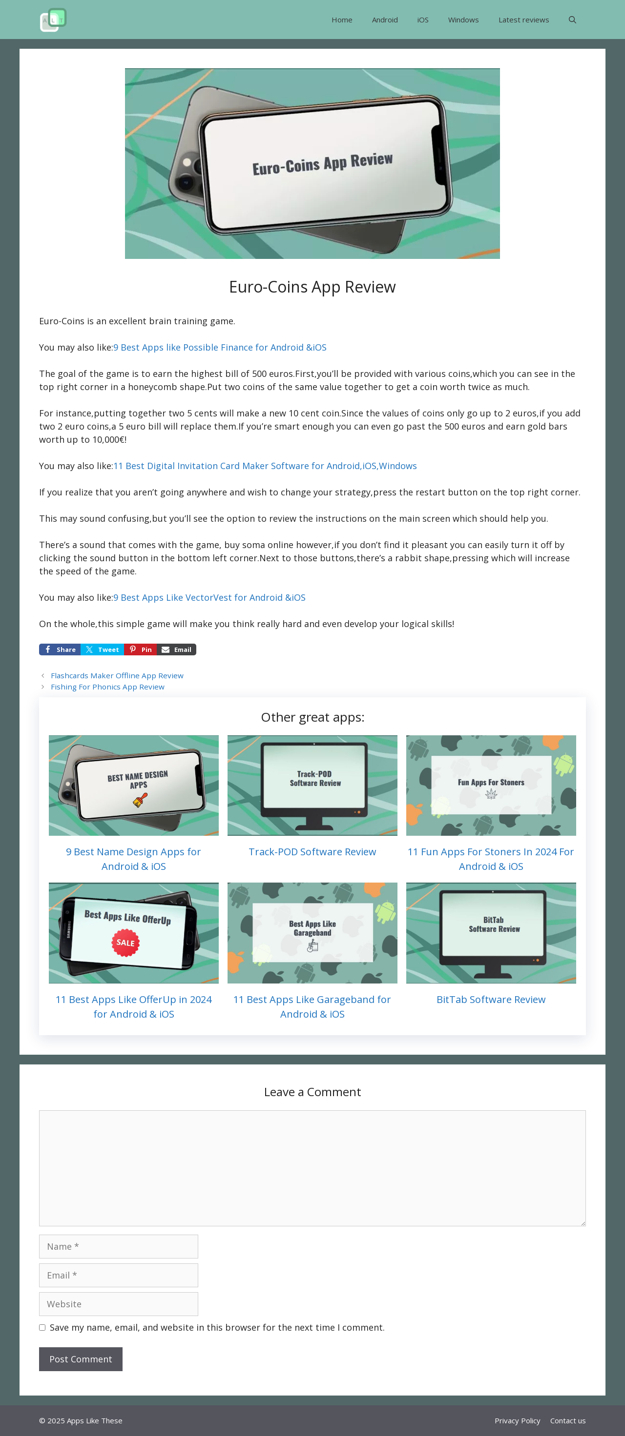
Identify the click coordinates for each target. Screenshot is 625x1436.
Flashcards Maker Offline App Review (117, 675)
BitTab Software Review (491, 999)
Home (342, 19)
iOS (423, 19)
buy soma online (258, 545)
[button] (572, 19)
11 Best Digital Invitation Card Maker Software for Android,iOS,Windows (265, 466)
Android (385, 19)
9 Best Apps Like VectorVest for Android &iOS (209, 597)
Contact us (568, 1420)
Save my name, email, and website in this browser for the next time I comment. (217, 1327)
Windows (463, 19)
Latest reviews (524, 19)
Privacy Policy (518, 1420)
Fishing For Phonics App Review (108, 686)
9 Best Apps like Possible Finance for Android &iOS (220, 347)
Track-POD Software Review (312, 851)
